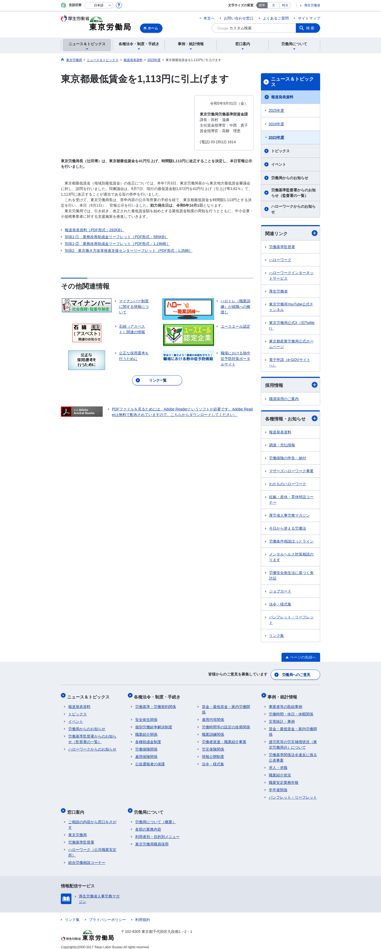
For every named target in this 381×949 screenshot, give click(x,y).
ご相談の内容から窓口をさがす (92, 820)
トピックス (280, 151)
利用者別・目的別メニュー (157, 832)
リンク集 (276, 636)
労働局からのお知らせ (289, 178)
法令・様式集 (280, 605)
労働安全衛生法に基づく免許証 (291, 576)
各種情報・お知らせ (291, 419)
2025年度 (276, 110)
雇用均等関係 (213, 717)
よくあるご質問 (276, 18)
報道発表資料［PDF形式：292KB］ (94, 230)
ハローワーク (280, 260)
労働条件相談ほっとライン (291, 542)
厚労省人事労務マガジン (289, 516)
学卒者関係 (278, 787)
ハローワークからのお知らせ (293, 209)
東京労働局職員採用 (152, 839)
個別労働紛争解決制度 (153, 724)
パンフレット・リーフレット (291, 621)
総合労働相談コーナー (86, 857)
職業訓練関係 (213, 732)
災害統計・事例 (282, 719)
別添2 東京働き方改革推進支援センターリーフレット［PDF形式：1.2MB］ (128, 250)
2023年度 (276, 137)
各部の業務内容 (148, 824)
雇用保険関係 (146, 754)
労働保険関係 (146, 746)
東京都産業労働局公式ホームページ (291, 344)
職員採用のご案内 (284, 399)
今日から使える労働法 (287, 529)
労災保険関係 (213, 746)
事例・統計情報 (283, 695)
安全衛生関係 (146, 717)
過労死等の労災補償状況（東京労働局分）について (293, 742)
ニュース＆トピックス (292, 81)
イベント (278, 164)
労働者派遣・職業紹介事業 (224, 739)
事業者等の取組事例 (285, 704)
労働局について (150, 808)
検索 (310, 28)
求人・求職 (278, 765)
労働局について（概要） (155, 817)
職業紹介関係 (146, 732)
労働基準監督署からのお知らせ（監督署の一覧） (293, 193)
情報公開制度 (213, 754)
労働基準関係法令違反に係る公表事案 (293, 755)
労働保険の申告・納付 (287, 459)
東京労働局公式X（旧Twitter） (292, 326)
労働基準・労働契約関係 (155, 704)
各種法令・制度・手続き (158, 695)
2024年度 (276, 124)
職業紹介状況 (280, 772)
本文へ (209, 18)
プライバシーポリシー (107, 915)
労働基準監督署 (282, 247)
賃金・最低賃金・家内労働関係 (226, 707)
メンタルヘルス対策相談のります (291, 558)
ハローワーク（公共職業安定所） (92, 847)
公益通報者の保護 (150, 761)
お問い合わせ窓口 (238, 18)
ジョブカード (280, 592)
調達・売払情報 (282, 446)
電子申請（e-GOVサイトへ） (289, 363)
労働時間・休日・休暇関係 (291, 711)
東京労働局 (77, 830)
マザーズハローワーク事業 (291, 472)
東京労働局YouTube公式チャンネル (291, 307)
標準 (262, 5)
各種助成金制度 (148, 739)
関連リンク (291, 233)
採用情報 (291, 385)
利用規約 (142, 915)
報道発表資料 (282, 97)
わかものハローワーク (287, 485)
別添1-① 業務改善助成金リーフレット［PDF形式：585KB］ (116, 237)
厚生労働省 (312, 5)
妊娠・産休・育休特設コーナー (291, 500)
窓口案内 (76, 808)
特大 (285, 5)
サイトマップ (309, 18)
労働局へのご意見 (296, 674)
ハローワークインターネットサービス (291, 276)
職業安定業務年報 (283, 780)
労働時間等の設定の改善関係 (226, 724)
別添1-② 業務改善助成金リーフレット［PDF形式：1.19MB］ (117, 244)
